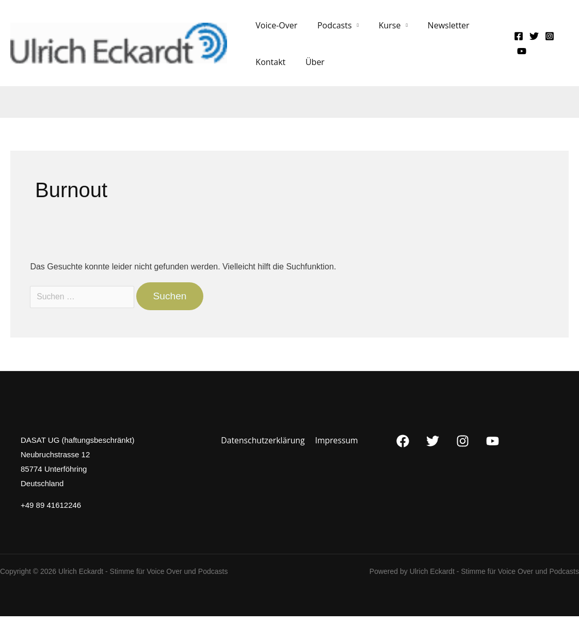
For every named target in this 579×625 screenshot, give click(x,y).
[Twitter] (531, 40)
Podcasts (329, 29)
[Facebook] (516, 40)
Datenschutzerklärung (263, 449)
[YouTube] (519, 55)
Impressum (336, 449)
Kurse (381, 29)
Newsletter (436, 29)
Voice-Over (275, 29)
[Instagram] (547, 40)
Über (309, 70)
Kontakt (269, 70)
